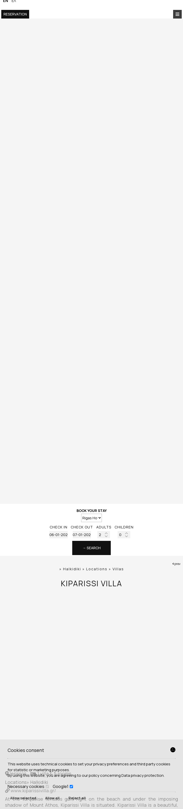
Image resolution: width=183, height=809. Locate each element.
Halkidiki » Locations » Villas (93, 568)
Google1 (63, 786)
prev (176, 564)
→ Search (91, 547)
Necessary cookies (28, 786)
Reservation (15, 14)
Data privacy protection (142, 775)
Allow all (52, 798)
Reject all (77, 798)
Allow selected (23, 798)
